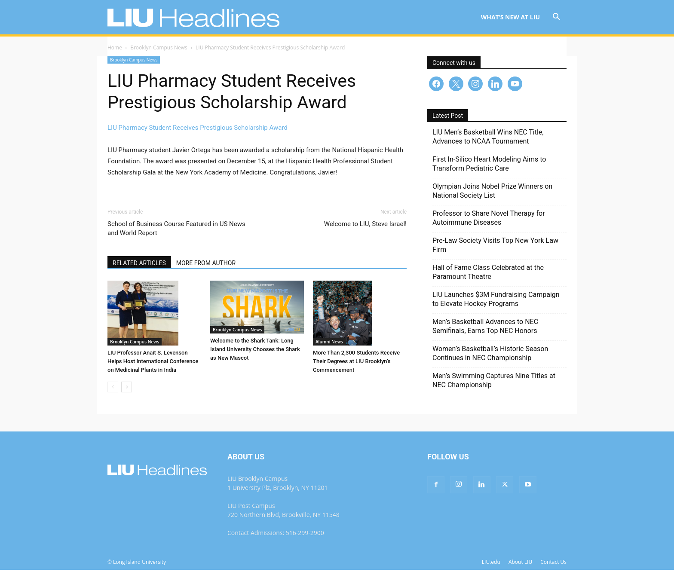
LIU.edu (491, 564)
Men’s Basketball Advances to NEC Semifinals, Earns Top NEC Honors (485, 328)
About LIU (520, 564)
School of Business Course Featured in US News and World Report (176, 230)
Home (114, 49)
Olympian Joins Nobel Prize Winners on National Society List (492, 193)
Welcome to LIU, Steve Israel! (365, 226)
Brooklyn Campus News (158, 49)
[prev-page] (112, 389)
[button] (556, 18)
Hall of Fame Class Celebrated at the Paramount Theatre (488, 274)
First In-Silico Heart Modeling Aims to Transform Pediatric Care (489, 165)
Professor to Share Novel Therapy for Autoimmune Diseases (488, 220)
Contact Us (553, 564)
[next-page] (126, 389)
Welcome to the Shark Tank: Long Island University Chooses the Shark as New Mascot (255, 351)
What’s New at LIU (510, 17)
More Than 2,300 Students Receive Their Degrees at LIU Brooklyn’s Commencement (356, 363)
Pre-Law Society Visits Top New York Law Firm (495, 247)
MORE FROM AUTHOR (206, 265)
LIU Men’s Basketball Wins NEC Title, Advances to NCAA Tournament (488, 138)
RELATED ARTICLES (139, 265)
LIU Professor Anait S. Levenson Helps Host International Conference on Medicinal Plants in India (152, 363)
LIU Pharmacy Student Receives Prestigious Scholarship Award (197, 130)
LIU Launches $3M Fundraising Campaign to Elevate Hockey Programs (496, 301)
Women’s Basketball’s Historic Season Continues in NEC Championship (490, 355)
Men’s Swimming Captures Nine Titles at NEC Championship (493, 382)
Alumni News (329, 344)
